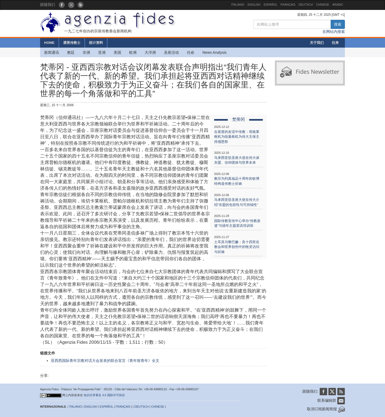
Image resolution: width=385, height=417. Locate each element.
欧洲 (133, 52)
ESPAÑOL (270, 4)
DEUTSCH (306, 4)
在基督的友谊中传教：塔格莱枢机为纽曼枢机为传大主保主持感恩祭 (236, 137)
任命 (190, 52)
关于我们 (317, 43)
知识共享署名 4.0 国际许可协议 (104, 395)
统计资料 (96, 43)
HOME (49, 43)
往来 (335, 43)
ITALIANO (237, 4)
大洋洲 (150, 52)
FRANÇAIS (287, 4)
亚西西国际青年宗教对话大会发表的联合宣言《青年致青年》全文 (105, 360)
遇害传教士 (71, 43)
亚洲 (102, 52)
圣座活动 (171, 52)
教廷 (71, 52)
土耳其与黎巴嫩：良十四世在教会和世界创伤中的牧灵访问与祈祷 (236, 247)
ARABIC (337, 4)
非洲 (86, 52)
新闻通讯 (51, 52)
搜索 (337, 24)
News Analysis (214, 52)
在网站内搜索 (333, 31)
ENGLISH (254, 4)
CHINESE (322, 4)
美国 (117, 52)
